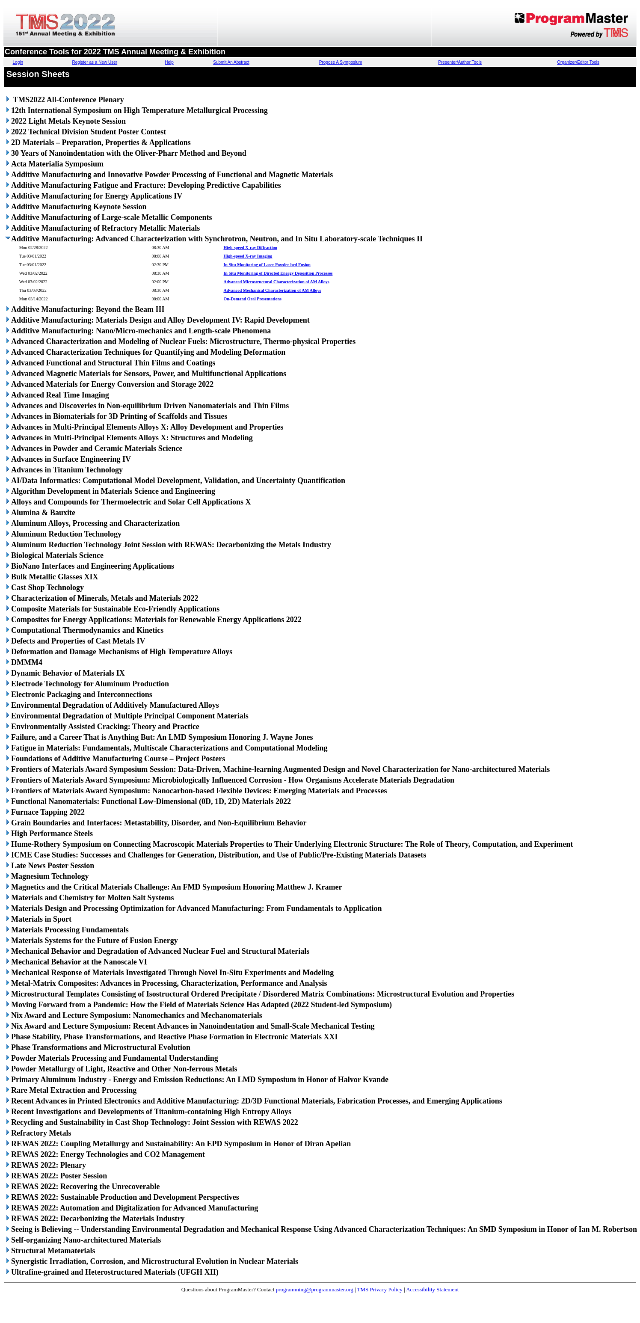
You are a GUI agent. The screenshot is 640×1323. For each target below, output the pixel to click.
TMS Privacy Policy (380, 1289)
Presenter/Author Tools (460, 62)
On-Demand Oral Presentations (252, 299)
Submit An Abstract (231, 62)
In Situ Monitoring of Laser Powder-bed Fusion (266, 264)
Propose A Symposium (340, 62)
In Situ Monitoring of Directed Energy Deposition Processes (277, 273)
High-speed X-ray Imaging (247, 256)
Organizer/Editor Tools (578, 62)
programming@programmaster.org (314, 1289)
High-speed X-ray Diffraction (250, 247)
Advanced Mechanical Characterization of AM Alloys (272, 290)
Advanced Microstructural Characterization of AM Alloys (276, 281)
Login (18, 62)
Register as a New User (95, 62)
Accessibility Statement (432, 1289)
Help (169, 62)
